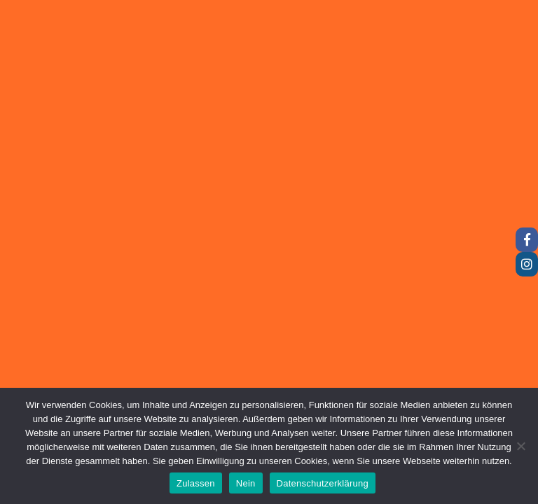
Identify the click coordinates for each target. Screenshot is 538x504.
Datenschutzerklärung (322, 483)
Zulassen (196, 483)
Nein (246, 483)
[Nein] (520, 446)
